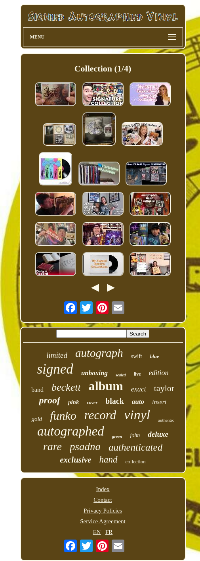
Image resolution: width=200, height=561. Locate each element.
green (117, 436)
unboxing (94, 373)
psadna (85, 447)
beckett (66, 387)
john (135, 435)
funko (63, 415)
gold (36, 419)
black (114, 401)
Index (102, 489)
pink (73, 402)
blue (154, 356)
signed (55, 369)
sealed (121, 375)
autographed (70, 431)
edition (159, 373)
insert (159, 402)
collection (136, 462)
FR (108, 532)
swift (136, 356)
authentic (166, 420)
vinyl (137, 414)
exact (138, 389)
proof (49, 400)
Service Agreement (103, 521)
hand (108, 460)
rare (52, 446)
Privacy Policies (103, 510)
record (100, 415)
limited (56, 355)
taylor (164, 388)
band (37, 389)
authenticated (135, 447)
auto (138, 401)
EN (97, 532)
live (137, 374)
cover (92, 402)
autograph (99, 353)
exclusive (75, 460)
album (106, 386)
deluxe (158, 434)
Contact (102, 500)
